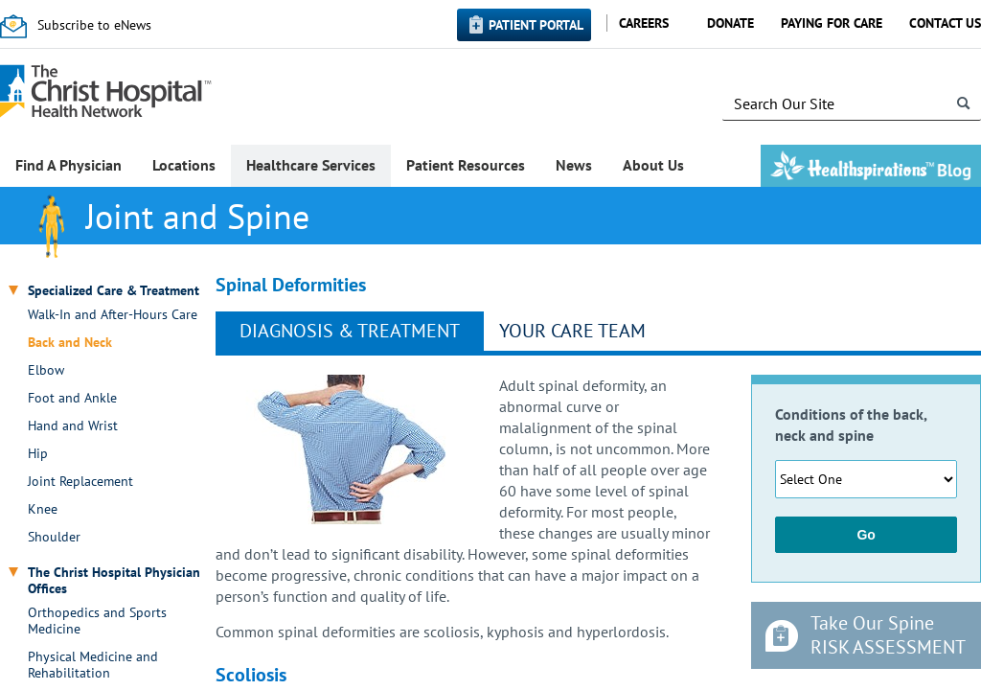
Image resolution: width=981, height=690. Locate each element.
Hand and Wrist (73, 426)
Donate (730, 23)
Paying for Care (831, 23)
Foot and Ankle (72, 398)
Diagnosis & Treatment (350, 330)
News (574, 164)
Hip (38, 454)
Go (865, 534)
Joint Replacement (80, 481)
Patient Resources (465, 164)
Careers (644, 23)
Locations (184, 164)
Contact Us (945, 23)
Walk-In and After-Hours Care (112, 315)
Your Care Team (572, 330)
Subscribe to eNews (94, 25)
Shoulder (54, 537)
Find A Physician (68, 164)
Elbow (46, 370)
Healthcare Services (311, 164)
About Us (653, 164)
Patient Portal (536, 25)
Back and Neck (70, 342)
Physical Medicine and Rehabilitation (93, 665)
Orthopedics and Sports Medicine (97, 621)
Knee (42, 509)
